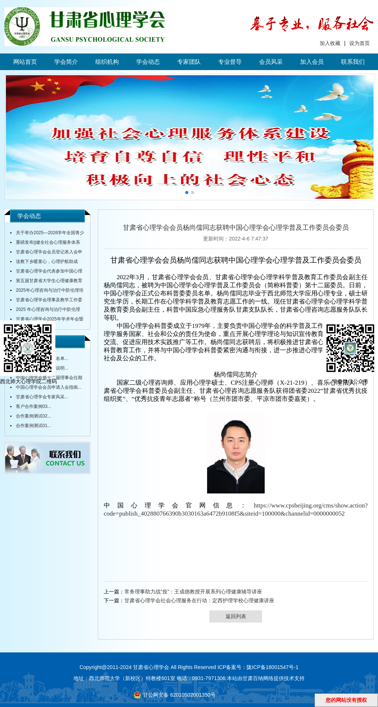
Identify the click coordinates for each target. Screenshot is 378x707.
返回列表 (236, 616)
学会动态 (148, 62)
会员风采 (271, 62)
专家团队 (189, 62)
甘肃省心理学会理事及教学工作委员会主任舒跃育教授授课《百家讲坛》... (46, 301)
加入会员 (312, 62)
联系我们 (353, 62)
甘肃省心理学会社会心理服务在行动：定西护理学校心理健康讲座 (199, 600)
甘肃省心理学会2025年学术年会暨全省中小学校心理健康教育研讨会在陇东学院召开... (46, 320)
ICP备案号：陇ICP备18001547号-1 (257, 667)
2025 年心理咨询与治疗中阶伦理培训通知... (45, 310)
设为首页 (359, 43)
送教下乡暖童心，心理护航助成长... (44, 262)
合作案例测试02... (33, 416)
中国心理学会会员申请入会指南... (49, 387)
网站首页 (25, 62)
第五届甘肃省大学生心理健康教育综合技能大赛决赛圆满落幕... (46, 281)
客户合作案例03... (33, 406)
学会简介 (66, 62)
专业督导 (230, 62)
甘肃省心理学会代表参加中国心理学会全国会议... (46, 272)
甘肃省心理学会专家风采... (42, 396)
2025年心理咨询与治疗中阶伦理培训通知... (46, 291)
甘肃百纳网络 (258, 678)
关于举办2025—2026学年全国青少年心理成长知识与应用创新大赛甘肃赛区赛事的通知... (47, 234)
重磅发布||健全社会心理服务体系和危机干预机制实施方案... (45, 243)
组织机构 (107, 62)
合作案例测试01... (33, 425)
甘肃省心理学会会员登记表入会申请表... (46, 253)
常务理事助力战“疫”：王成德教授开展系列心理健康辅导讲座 (193, 592)
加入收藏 (330, 43)
